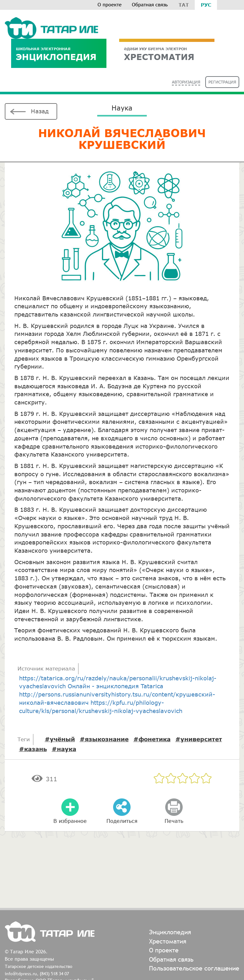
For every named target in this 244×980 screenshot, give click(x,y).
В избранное (70, 821)
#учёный (60, 739)
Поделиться (122, 821)
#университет (198, 739)
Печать (174, 821)
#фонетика (152, 739)
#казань (33, 748)
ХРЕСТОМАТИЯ (167, 54)
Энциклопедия (59, 54)
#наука (64, 748)
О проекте (110, 5)
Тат (184, 5)
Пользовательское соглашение (194, 968)
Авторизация (186, 82)
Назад (40, 111)
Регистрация (222, 82)
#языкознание (104, 739)
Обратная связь (150, 5)
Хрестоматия (167, 941)
